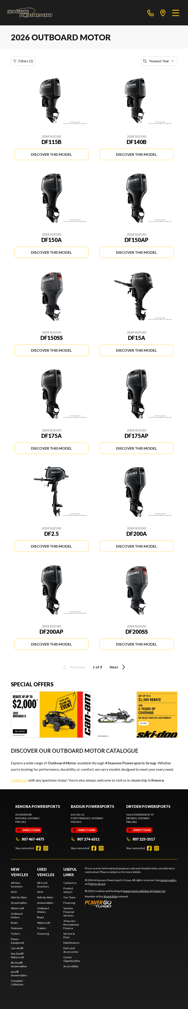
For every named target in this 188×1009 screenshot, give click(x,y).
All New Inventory (17, 884)
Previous (73, 667)
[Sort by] (159, 61)
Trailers (15, 933)
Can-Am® (17, 948)
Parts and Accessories (71, 949)
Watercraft (17, 908)
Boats (14, 922)
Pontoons (17, 928)
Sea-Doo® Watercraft (17, 955)
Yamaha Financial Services (68, 912)
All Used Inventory (43, 884)
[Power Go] (125, 903)
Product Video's (68, 890)
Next (118, 667)
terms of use (97, 883)
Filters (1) (23, 61)
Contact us (19, 780)
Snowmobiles (19, 902)
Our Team (69, 897)
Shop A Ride (110, 896)
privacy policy (168, 880)
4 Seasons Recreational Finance (71, 924)
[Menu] (176, 12)
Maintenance (71, 942)
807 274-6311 (85, 839)
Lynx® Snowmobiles (19, 973)
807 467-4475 (29, 839)
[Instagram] (45, 848)
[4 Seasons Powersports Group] (29, 12)
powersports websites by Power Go (144, 891)
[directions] (163, 13)
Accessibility (71, 966)
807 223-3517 (140, 839)
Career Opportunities (71, 959)
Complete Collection (17, 982)
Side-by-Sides (19, 897)
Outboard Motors (17, 915)
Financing (43, 933)
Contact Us (70, 883)
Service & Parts (69, 935)
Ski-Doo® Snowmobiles (19, 964)
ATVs (14, 892)
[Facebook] (38, 848)
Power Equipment (17, 940)
